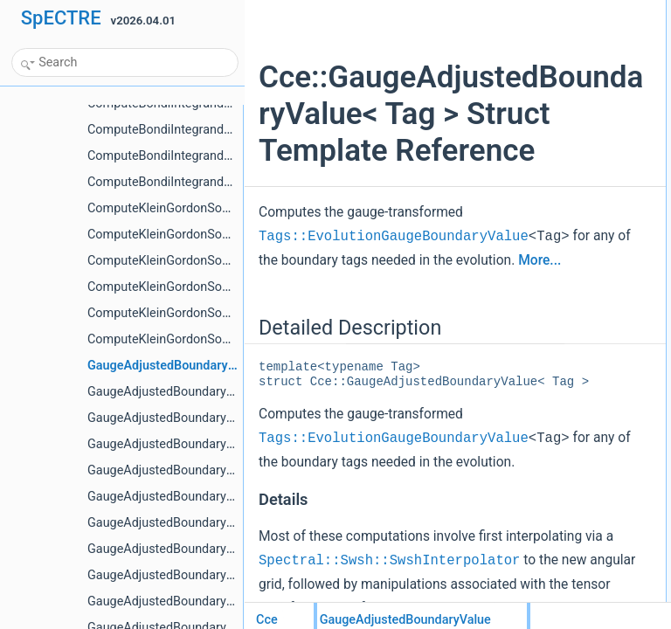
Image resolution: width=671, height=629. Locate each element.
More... (378, 356)
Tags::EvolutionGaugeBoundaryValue (394, 309)
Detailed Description (566, 9)
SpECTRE (61, 18)
